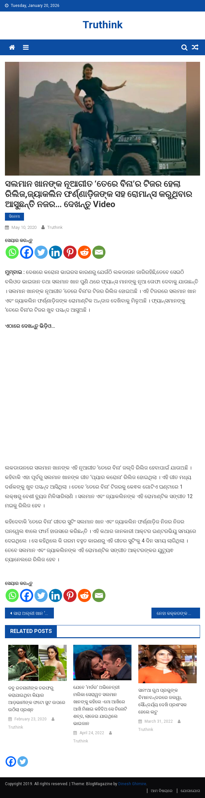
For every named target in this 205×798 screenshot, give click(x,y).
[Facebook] (26, 252)
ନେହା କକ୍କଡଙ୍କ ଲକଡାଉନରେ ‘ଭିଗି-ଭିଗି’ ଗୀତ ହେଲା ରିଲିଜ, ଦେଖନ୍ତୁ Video (178, 613)
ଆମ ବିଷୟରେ (161, 790)
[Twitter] (41, 252)
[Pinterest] (70, 252)
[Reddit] (84, 252)
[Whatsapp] (12, 252)
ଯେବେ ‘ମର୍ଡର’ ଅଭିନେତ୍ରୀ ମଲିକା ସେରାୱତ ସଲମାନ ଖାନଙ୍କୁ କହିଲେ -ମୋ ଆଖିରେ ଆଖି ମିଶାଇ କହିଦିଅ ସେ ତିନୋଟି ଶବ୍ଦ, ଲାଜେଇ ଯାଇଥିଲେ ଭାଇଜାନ (100, 705)
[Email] (98, 252)
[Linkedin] (55, 252)
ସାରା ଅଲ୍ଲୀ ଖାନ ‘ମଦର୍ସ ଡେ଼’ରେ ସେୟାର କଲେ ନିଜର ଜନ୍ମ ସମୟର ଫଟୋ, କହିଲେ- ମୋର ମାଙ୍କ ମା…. (33, 613)
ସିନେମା (14, 216)
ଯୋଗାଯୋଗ (190, 790)
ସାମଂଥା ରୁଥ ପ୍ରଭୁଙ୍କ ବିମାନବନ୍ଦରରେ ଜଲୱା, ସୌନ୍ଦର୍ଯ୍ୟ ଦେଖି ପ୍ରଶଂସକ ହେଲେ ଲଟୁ (162, 701)
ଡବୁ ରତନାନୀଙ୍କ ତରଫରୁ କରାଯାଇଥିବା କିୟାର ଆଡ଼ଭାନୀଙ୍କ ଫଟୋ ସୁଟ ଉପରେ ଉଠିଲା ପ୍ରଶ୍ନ (36, 698)
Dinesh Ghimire (132, 784)
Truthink (102, 24)
